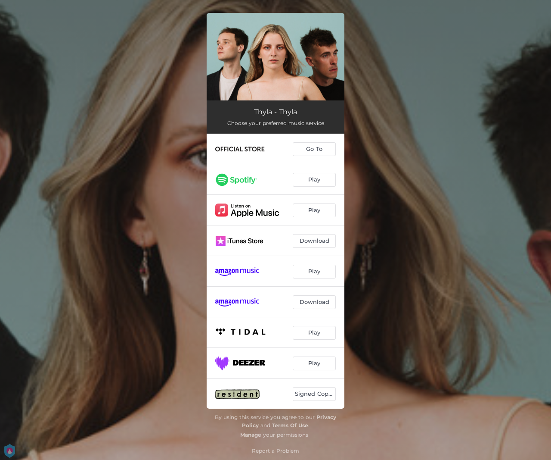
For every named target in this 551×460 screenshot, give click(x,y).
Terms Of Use (290, 425)
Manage (250, 435)
